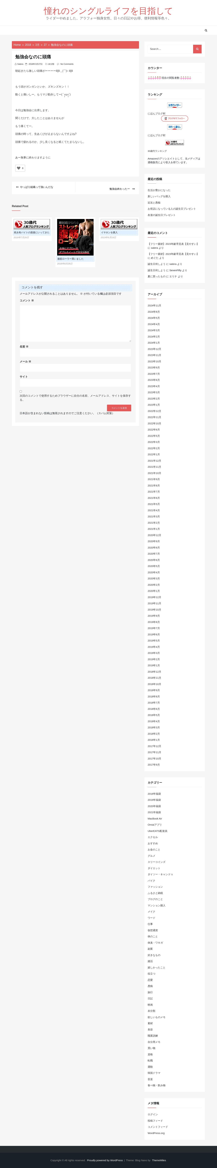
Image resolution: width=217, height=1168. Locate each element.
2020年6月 (154, 559)
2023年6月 (154, 379)
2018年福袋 (154, 793)
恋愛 (150, 979)
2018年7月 (154, 702)
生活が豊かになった (159, 190)
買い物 (151, 1048)
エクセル (153, 837)
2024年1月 (154, 342)
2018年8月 (154, 696)
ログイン (153, 1114)
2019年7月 (154, 628)
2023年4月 (154, 386)
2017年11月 (154, 752)
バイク (151, 880)
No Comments (67, 64)
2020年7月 (154, 553)
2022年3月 (154, 442)
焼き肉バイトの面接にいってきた (32, 230)
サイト (24, 374)
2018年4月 (154, 721)
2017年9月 (154, 764)
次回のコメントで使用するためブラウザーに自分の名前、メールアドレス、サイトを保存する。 (75, 395)
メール (25, 359)
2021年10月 (154, 473)
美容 (150, 1029)
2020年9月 (154, 541)
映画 (150, 1004)
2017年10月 (154, 758)
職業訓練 (153, 1035)
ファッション (155, 886)
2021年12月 (154, 460)
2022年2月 (154, 448)
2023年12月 (154, 349)
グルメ (151, 855)
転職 (150, 1060)
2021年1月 (154, 528)
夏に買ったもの (156, 276)
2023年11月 (154, 355)
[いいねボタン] (18, 168)
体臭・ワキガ (155, 942)
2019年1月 (154, 665)
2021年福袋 (154, 812)
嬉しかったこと (156, 967)
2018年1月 (154, 739)
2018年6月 (154, 708)
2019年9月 (154, 615)
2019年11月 (154, 603)
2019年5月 (154, 640)
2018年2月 (154, 733)
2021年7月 (154, 491)
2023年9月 (154, 367)
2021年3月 (154, 516)
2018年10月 (154, 684)
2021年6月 (154, 497)
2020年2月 (154, 584)
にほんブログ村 (156, 113)
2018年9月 (154, 690)
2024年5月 (154, 317)
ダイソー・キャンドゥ (160, 874)
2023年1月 (154, 404)
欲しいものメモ (156, 1017)
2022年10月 (154, 423)
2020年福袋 (154, 806)
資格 (150, 1054)
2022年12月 (154, 411)
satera (20, 64)
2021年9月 (154, 479)
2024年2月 (154, 336)
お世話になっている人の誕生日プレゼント (172, 208)
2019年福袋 (154, 799)
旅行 (150, 992)
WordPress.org (156, 1133)
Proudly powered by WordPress (105, 1160)
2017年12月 (154, 746)
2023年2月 (154, 398)
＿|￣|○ (64, 70)
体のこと (153, 936)
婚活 (150, 961)
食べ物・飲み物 (156, 1085)
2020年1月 (154, 590)
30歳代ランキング (157, 151)
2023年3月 (154, 392)
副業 (150, 948)
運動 (150, 1066)
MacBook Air (155, 818)
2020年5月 (154, 566)
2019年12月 (154, 597)
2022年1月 (154, 454)
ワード (151, 917)
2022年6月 (154, 429)
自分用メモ (154, 1041)
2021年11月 (154, 466)
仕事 (150, 923)
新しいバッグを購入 (159, 196)
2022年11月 (154, 417)
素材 (150, 1023)
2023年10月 (154, 361)
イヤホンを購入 (109, 230)
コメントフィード (158, 1126)
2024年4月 (154, 324)
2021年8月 (154, 485)
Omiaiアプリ (155, 824)
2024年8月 (154, 311)
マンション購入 (156, 905)
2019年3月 (154, 652)
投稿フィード (155, 1120)
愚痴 (150, 986)
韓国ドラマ (154, 1072)
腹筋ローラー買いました (70, 256)
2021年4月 (154, 510)
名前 (24, 344)
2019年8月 (154, 622)
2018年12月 (154, 671)
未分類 (51, 64)
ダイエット (154, 868)
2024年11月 (154, 305)
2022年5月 (154, 435)
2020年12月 (154, 535)
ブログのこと (155, 899)
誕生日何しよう (156, 264)
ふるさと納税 (155, 893)
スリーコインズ (156, 861)
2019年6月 (154, 634)
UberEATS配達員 (157, 831)
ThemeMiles (159, 1160)
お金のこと (154, 849)
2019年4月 (154, 646)
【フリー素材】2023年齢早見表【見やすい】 (173, 243)
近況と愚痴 (154, 202)
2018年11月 (154, 677)
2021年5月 (154, 504)
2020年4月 (154, 572)
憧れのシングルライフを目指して (108, 10)
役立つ (151, 973)
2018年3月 (154, 727)
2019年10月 (154, 609)
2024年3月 (154, 330)
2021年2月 (154, 522)
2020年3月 (154, 578)
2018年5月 (154, 715)
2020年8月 (154, 547)
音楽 (150, 1079)
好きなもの (154, 955)
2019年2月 (154, 659)
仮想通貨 (153, 930)
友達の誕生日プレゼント (162, 215)
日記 (150, 998)
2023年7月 (154, 373)
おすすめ (153, 843)
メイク (151, 911)
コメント (27, 298)
